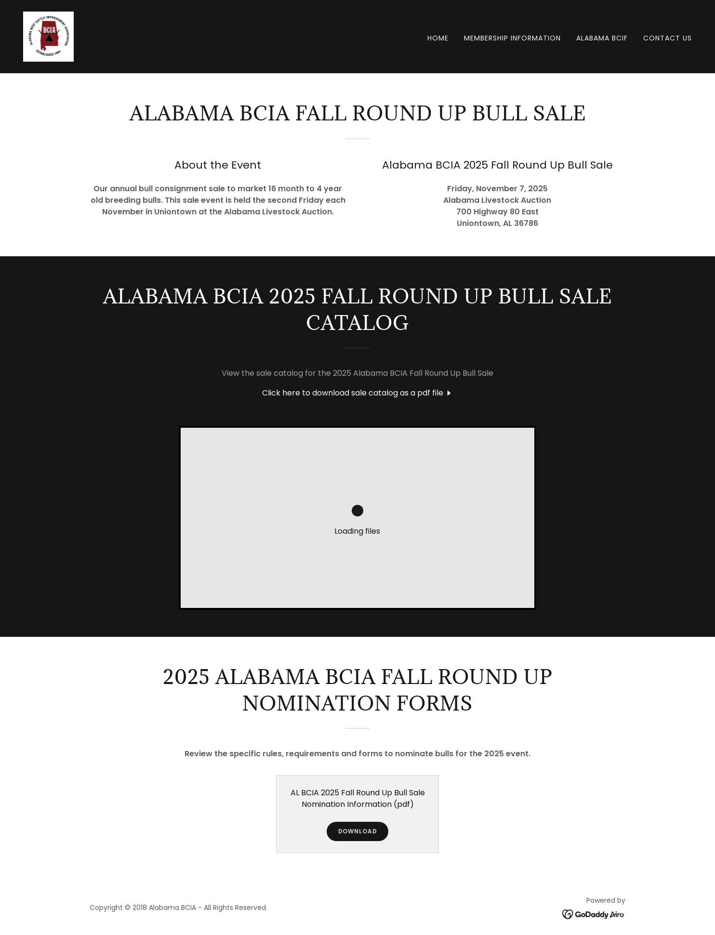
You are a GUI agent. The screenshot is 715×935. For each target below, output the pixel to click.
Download (357, 831)
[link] (48, 35)
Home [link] (438, 38)
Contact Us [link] (667, 38)
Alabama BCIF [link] (602, 38)
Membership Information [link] (512, 38)
